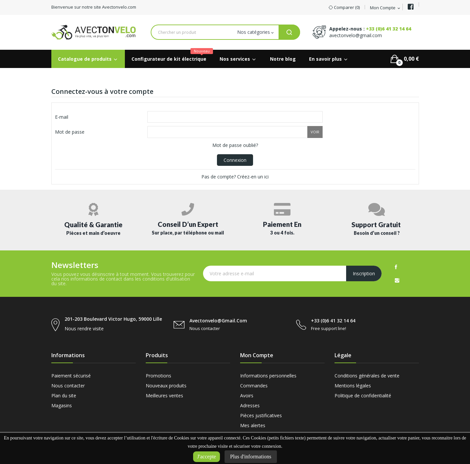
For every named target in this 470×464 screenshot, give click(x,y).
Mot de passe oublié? (235, 145)
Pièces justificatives (261, 415)
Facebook (396, 267)
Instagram (397, 280)
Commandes (254, 385)
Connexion (235, 160)
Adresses (250, 405)
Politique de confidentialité (363, 395)
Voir (315, 131)
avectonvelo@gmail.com (355, 35)
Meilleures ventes (164, 395)
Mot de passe (69, 132)
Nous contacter (68, 385)
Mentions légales (353, 385)
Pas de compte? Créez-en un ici (235, 176)
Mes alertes (252, 425)
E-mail (61, 117)
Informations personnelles (268, 375)
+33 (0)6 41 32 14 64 (388, 29)
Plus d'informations (250, 456)
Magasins (61, 405)
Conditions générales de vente (367, 375)
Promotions (158, 375)
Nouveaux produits (166, 385)
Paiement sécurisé (71, 375)
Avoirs (246, 395)
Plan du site (63, 395)
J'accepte (206, 456)
